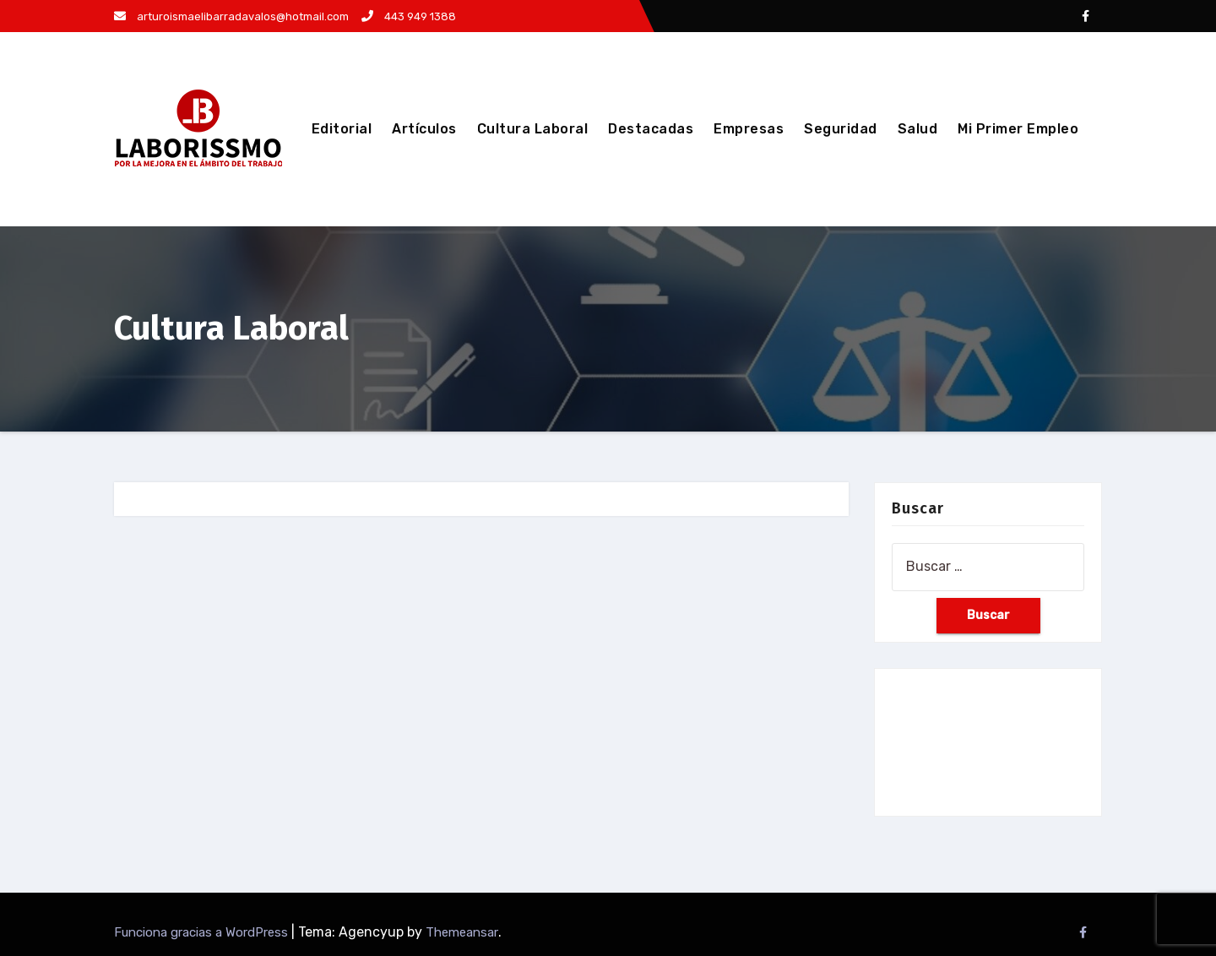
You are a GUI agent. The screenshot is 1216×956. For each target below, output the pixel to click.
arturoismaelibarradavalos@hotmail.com (231, 16)
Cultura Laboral (533, 129)
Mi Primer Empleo (1018, 129)
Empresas (749, 129)
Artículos (424, 129)
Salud (918, 129)
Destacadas (650, 129)
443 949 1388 (408, 16)
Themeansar (462, 932)
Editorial (342, 129)
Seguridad (840, 129)
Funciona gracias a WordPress (202, 932)
